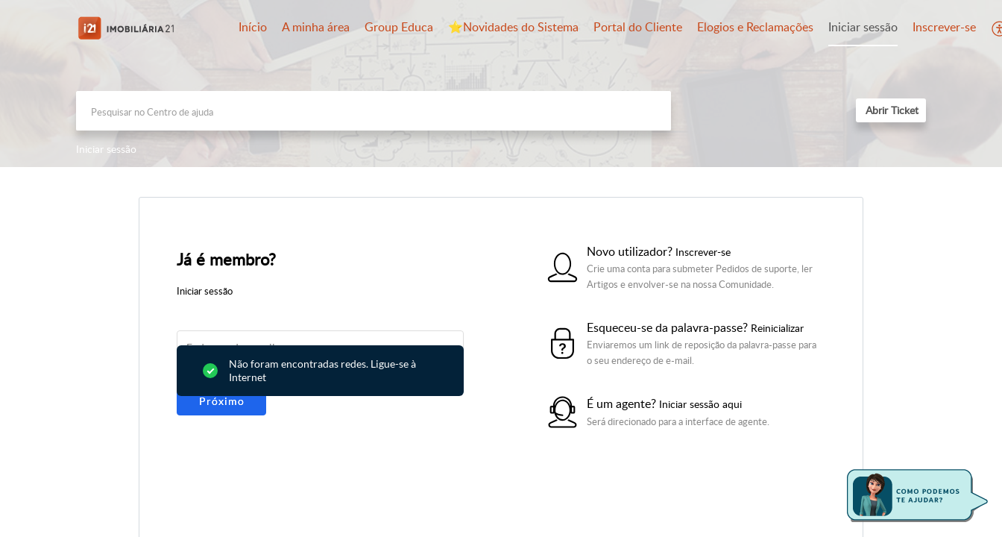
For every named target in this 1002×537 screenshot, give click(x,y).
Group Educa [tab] (399, 27)
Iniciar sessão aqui (700, 404)
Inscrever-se (944, 27)
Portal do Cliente (637, 27)
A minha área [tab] (316, 27)
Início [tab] (253, 27)
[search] (373, 111)
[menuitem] (863, 28)
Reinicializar (777, 328)
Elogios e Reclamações (755, 27)
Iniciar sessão (863, 27)
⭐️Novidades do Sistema (513, 27)
